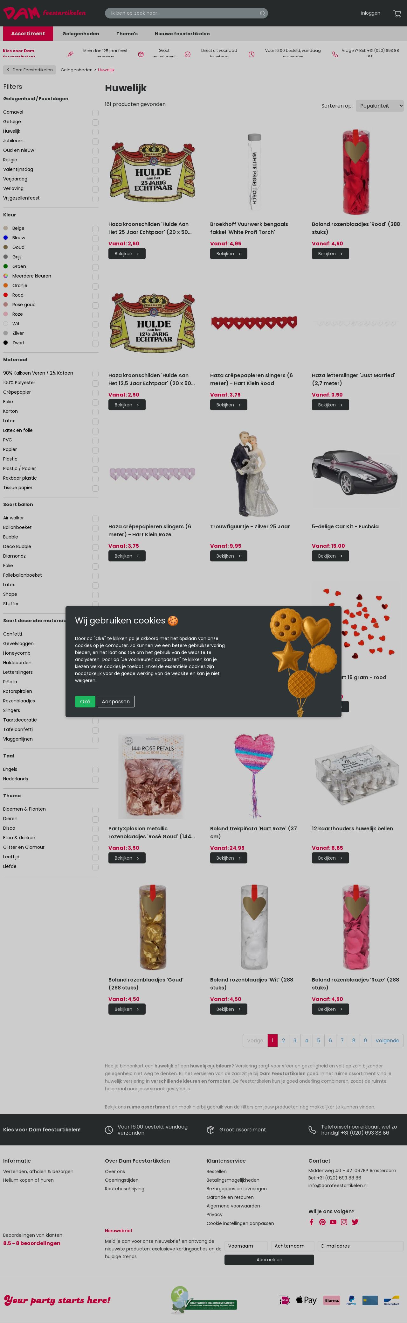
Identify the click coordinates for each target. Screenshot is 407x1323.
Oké (85, 701)
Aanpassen (116, 701)
